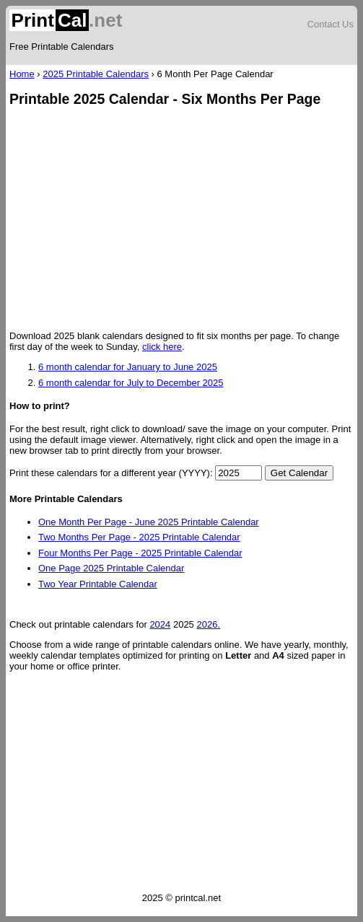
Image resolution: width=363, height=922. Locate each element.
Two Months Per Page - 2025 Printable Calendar (139, 537)
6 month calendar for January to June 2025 (127, 366)
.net (65, 20)
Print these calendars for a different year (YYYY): (111, 472)
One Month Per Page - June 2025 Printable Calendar (148, 522)
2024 (159, 624)
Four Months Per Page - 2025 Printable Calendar (140, 553)
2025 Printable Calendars (96, 74)
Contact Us (330, 24)
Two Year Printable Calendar (97, 584)
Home (22, 74)
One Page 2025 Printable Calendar (111, 568)
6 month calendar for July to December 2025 (131, 382)
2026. (208, 624)
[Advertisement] (181, 220)
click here (162, 346)
